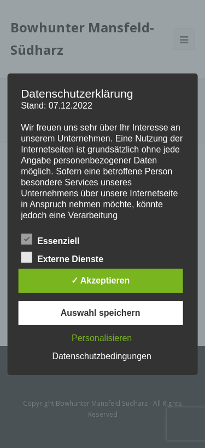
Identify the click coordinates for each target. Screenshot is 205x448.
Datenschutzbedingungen (101, 356)
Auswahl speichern (100, 312)
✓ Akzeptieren (100, 280)
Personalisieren (102, 338)
